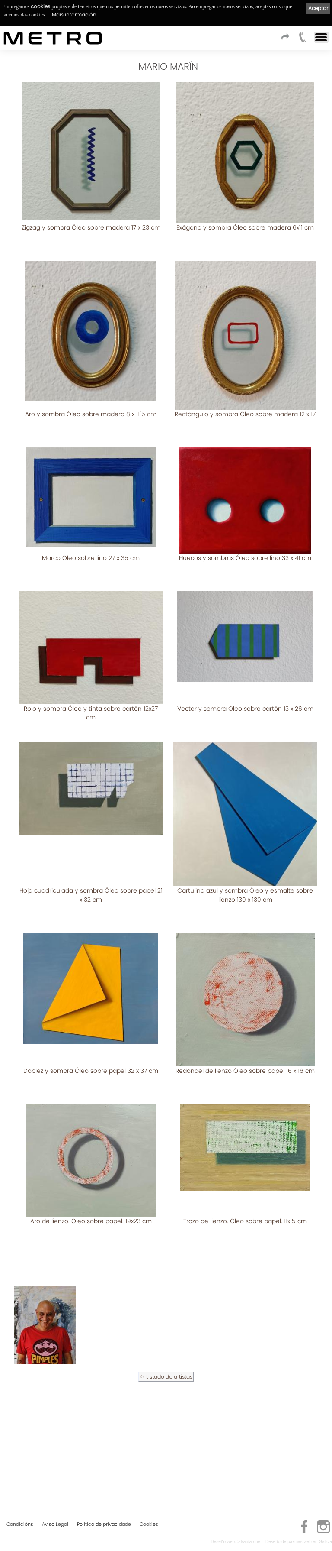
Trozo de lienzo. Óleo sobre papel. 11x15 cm (245, 1317)
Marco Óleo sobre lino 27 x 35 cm (91, 538)
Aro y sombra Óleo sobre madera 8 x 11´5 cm (90, 404)
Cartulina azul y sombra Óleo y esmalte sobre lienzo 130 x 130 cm (91, 1030)
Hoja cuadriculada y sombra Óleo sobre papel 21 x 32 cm (245, 857)
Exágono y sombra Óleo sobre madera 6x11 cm (245, 227)
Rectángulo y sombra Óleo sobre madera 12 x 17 (245, 404)
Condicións (19, 1523)
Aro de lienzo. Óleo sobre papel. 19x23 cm (91, 1317)
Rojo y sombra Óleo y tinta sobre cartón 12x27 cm (91, 684)
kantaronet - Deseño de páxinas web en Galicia (286, 1541)
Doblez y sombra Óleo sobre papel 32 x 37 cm (245, 1015)
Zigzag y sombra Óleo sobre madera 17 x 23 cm (91, 227)
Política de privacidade (104, 1523)
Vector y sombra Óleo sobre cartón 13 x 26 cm (245, 680)
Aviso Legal (55, 1523)
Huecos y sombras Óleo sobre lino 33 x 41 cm (245, 538)
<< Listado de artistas (166, 1463)
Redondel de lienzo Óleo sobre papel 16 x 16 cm (245, 1176)
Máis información (74, 14)
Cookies (149, 1523)
